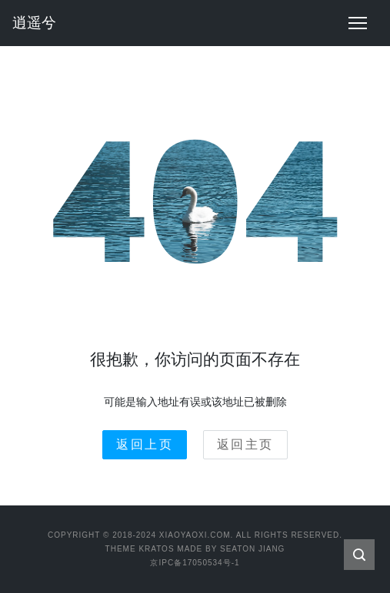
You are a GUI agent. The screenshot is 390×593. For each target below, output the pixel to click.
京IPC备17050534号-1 (194, 562)
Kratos (156, 549)
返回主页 (245, 444)
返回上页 (144, 444)
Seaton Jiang (252, 549)
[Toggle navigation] (358, 23)
